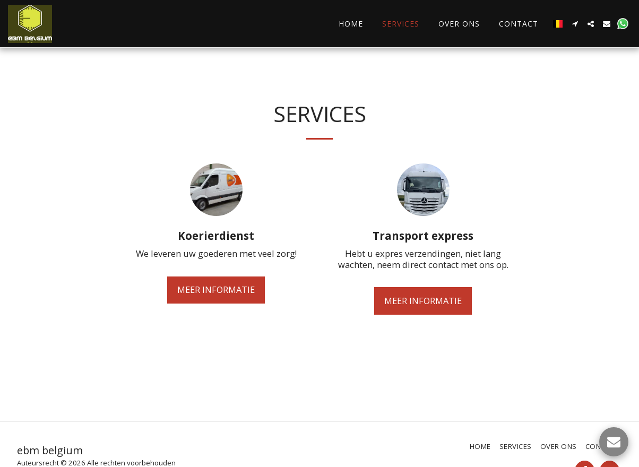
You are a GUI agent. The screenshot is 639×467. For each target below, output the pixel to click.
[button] (574, 24)
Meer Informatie (216, 289)
